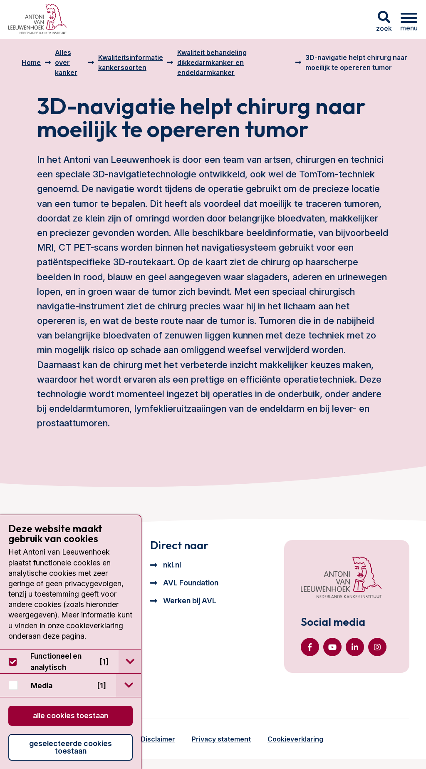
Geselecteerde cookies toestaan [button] (70, 747)
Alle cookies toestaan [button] (70, 715)
